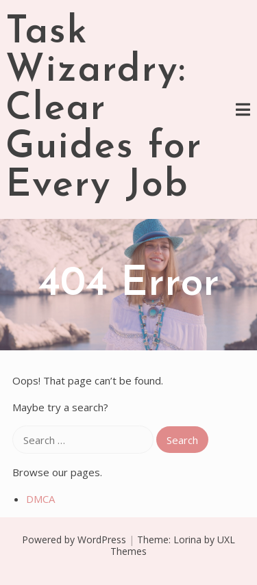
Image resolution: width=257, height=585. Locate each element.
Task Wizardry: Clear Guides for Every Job (103, 109)
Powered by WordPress (74, 539)
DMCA (40, 499)
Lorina (187, 539)
